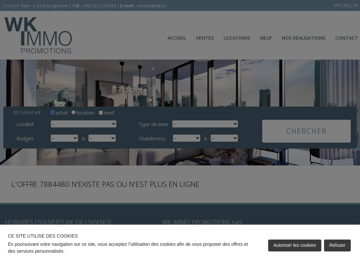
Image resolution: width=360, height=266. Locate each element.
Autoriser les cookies (294, 245)
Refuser (337, 245)
